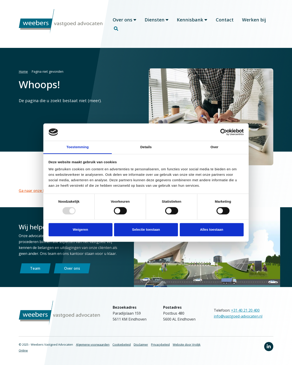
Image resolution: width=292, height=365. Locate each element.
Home (23, 71)
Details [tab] (146, 147)
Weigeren (80, 230)
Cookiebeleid (121, 344)
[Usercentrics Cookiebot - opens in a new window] (224, 132)
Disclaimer (141, 344)
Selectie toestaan (146, 230)
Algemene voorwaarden (93, 344)
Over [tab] (215, 147)
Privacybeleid (160, 344)
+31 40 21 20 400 (245, 310)
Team (35, 268)
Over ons (124, 20)
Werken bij (254, 20)
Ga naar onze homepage (40, 190)
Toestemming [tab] (77, 147)
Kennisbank (192, 20)
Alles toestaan (211, 230)
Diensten (156, 20)
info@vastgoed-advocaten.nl (238, 316)
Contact (225, 20)
